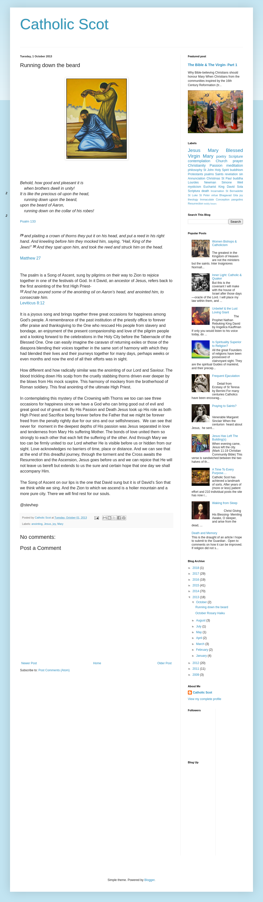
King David (226, 186)
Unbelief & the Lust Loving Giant (224, 310)
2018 (196, 568)
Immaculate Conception (214, 199)
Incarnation (217, 190)
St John (208, 170)
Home (97, 663)
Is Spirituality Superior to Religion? (226, 343)
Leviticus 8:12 (32, 303)
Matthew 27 (30, 258)
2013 (196, 597)
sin (241, 174)
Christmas (213, 178)
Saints (219, 174)
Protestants (195, 174)
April (199, 638)
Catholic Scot (64, 24)
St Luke (193, 195)
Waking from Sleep (224, 503)
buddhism (236, 170)
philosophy (195, 170)
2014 (196, 591)
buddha (238, 178)
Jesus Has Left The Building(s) (225, 437)
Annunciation (196, 178)
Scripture (235, 156)
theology (193, 199)
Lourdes (193, 182)
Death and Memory (204, 533)
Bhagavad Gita (228, 195)
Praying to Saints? (224, 406)
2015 (196, 585)
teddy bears (210, 203)
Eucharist (209, 186)
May (199, 632)
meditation (234, 165)
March (200, 644)
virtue (214, 195)
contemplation (199, 161)
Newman (210, 182)
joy (54, 523)
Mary (60, 523)
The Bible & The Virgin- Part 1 (212, 65)
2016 (196, 579)
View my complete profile (204, 699)
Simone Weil (232, 182)
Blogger (149, 880)
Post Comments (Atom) (54, 670)
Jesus (47, 523)
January (202, 655)
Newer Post (29, 663)
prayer (238, 161)
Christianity (197, 165)
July (199, 626)
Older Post (164, 663)
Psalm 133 (28, 221)
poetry (221, 156)
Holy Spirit (222, 170)
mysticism (194, 186)
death (205, 191)
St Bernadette (234, 190)
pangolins (237, 199)
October (202, 602)
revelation (231, 174)
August (201, 620)
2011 (196, 668)
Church (221, 161)
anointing (37, 523)
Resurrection (195, 203)
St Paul (226, 178)
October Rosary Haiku (210, 613)
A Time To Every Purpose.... (223, 471)
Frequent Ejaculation (226, 376)
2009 (196, 674)
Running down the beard (211, 607)
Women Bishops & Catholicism (224, 243)
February (202, 649)
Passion (216, 165)
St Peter (204, 195)
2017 (196, 573)
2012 (196, 663)
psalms (209, 174)
